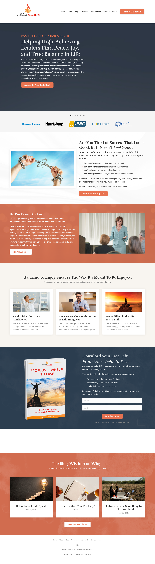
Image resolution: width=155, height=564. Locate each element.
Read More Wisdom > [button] (77, 524)
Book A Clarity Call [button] (132, 12)
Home (62, 12)
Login (114, 12)
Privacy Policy (69, 554)
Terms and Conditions (83, 554)
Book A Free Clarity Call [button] (93, 193)
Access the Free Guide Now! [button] (37, 85)
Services (84, 12)
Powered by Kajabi (77, 558)
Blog (76, 12)
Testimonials (95, 12)
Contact (106, 12)
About (69, 12)
